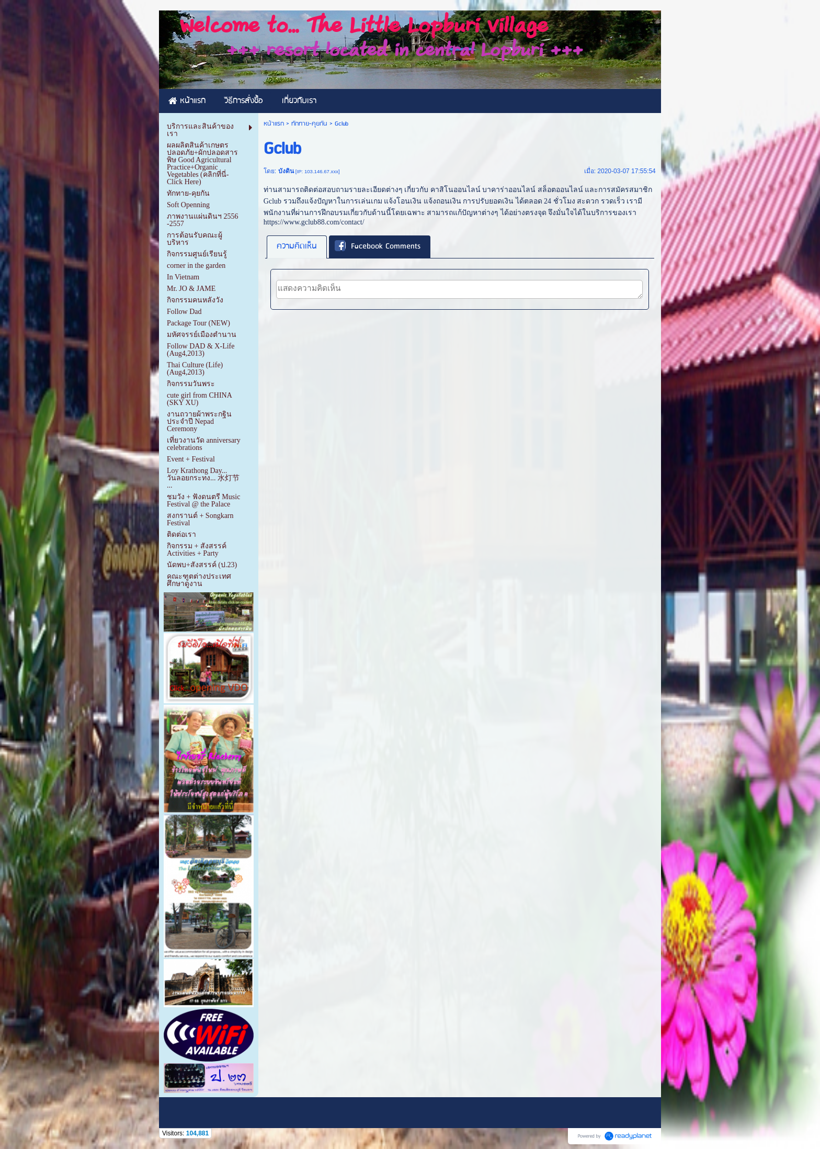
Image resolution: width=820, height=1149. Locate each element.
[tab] (297, 246)
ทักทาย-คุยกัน (309, 123)
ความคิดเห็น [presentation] (297, 246)
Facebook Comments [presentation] (377, 247)
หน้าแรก (274, 123)
